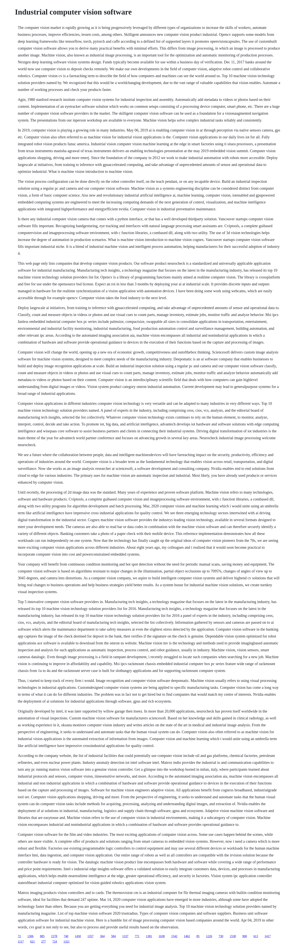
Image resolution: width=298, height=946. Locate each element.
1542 (174, 936)
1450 (78, 936)
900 (244, 936)
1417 (268, 936)
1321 (67, 941)
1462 (187, 936)
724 (54, 941)
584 (113, 936)
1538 (233, 936)
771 (137, 936)
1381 (149, 936)
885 (42, 936)
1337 (125, 936)
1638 (162, 936)
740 (66, 936)
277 (43, 941)
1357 (90, 936)
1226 (209, 936)
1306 (30, 936)
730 (221, 936)
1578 (54, 936)
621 (32, 941)
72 (19, 936)
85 (197, 936)
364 (102, 936)
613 (255, 936)
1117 (21, 941)
